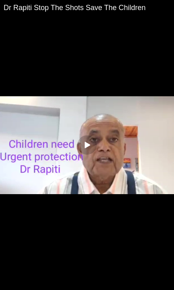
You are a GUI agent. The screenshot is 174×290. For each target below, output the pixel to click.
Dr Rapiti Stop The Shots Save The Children (75, 8)
